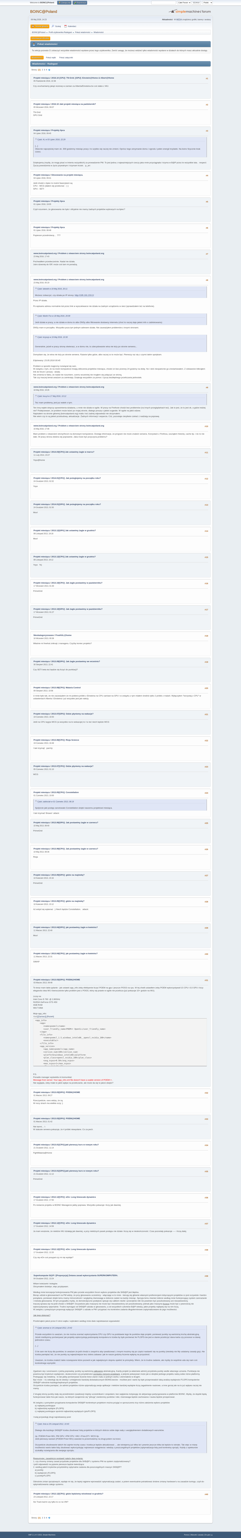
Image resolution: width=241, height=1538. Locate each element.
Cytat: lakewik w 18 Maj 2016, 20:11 (52, 289)
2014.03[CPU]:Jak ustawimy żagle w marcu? (72, 452)
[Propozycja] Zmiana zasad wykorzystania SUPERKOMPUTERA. (87, 1275)
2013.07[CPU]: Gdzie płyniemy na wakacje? (72, 766)
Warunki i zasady (197, 1535)
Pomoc (186, 1535)
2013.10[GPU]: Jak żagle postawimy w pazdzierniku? (77, 609)
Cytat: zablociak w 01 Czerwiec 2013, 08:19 (55, 802)
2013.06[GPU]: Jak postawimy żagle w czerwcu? (74, 822)
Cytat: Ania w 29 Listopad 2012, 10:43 (53, 1424)
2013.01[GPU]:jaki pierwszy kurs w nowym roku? (75, 1171)
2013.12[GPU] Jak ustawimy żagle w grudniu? (73, 530)
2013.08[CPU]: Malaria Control (66, 687)
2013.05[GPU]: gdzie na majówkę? (68, 875)
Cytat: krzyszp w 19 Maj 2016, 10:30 (52, 337)
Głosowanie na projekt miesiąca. (67, 175)
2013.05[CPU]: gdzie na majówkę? (67, 901)
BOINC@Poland (43, 11)
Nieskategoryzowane (44, 635)
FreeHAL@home (63, 635)
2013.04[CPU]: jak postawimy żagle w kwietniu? (74, 953)
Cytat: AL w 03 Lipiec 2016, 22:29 (51, 139)
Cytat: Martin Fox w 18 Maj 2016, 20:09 (53, 316)
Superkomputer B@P (44, 1275)
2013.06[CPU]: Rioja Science (65, 740)
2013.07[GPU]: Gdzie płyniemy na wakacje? (72, 714)
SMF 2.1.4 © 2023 (35, 1535)
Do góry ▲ (209, 1535)
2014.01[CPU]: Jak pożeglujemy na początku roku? (76, 478)
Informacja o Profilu (40, 38)
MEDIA (179, 19)
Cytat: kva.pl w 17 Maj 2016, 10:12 (51, 396)
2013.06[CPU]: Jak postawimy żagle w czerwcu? (74, 849)
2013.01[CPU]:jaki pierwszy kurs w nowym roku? (75, 1144)
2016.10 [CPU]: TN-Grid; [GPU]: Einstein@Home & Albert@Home (82, 78)
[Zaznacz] (42, 1016)
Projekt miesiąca (42, 78)
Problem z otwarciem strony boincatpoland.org (81, 253)
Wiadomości (37, 58)
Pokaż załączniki (66, 58)
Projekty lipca (58, 130)
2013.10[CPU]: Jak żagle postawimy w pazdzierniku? (76, 583)
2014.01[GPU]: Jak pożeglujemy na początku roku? (76, 504)
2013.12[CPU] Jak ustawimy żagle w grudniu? (73, 556)
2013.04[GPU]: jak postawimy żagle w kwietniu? (74, 927)
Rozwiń (50, 1016)
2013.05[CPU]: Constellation (65, 792)
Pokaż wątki (51, 58)
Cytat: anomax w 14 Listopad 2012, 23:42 (54, 1328)
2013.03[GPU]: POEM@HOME (65, 980)
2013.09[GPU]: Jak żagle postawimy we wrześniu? (75, 661)
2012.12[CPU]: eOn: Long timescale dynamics (73, 1197)
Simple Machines (49, 1535)
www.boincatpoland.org (45, 253)
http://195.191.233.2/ (84, 295)
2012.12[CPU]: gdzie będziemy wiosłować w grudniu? (77, 1494)
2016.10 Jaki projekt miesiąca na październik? (73, 104)
